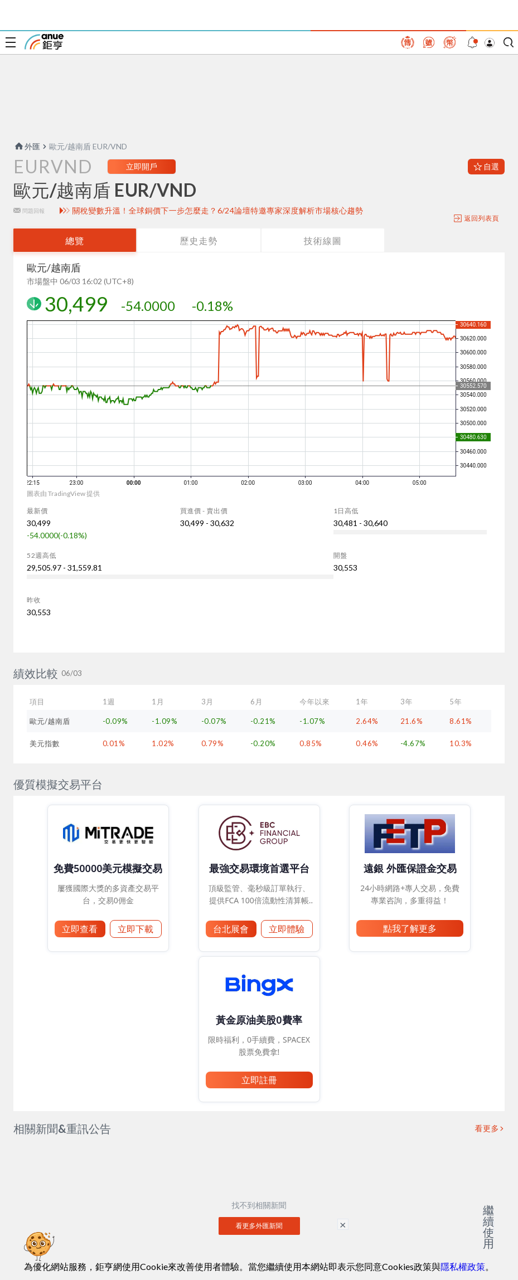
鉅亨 (44, 41)
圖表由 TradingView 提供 (63, 493)
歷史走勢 (198, 240)
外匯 (26, 146)
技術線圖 (323, 240)
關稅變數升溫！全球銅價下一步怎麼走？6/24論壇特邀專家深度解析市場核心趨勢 (217, 211)
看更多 (487, 1128)
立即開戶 (141, 166)
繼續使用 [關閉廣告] (488, 1226)
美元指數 (45, 743)
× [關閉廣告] (343, 1224)
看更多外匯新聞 (259, 1225)
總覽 (74, 240)
